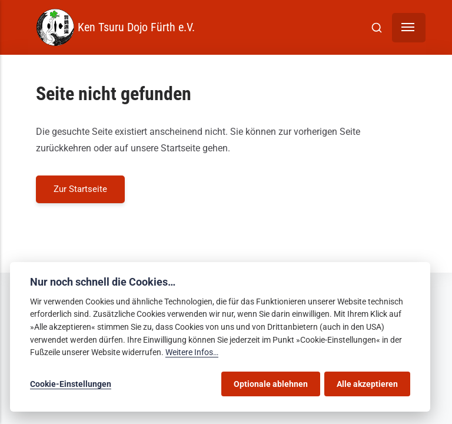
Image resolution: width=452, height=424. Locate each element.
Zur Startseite (80, 189)
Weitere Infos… (191, 352)
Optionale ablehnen (271, 384)
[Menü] (409, 27)
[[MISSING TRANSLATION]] (377, 27)
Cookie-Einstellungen (70, 384)
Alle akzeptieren (367, 384)
